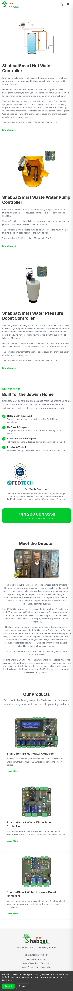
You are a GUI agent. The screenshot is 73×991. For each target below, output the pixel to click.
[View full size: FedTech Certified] (36, 474)
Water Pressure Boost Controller (36, 967)
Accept (8, 986)
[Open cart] (61, 4)
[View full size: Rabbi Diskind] (36, 563)
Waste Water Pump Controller (36, 963)
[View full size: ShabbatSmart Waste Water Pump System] (36, 168)
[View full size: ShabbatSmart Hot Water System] (36, 37)
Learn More (9, 130)
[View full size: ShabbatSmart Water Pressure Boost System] (36, 284)
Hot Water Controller (36, 959)
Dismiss (22, 986)
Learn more (7, 980)
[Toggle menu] (68, 4)
